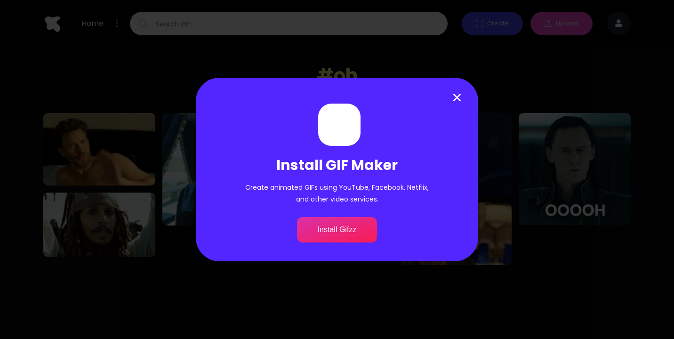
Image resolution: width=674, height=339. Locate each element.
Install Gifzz (337, 230)
